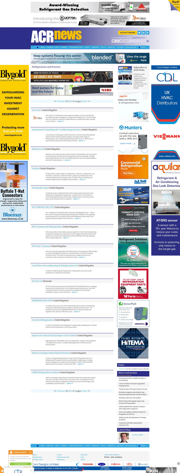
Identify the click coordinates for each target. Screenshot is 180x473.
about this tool (27, 467)
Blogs (103, 47)
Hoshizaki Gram (40, 188)
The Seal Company (41, 246)
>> (89, 101)
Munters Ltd (38, 149)
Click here (122, 369)
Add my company (127, 33)
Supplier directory (76, 47)
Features (50, 47)
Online (83, 459)
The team (120, 47)
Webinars (95, 47)
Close (30, 452)
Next (84, 101)
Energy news (37, 457)
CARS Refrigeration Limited (45, 372)
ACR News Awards (63, 457)
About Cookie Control (11, 452)
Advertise (111, 47)
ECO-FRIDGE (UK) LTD (43, 207)
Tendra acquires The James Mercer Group (133, 389)
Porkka (35, 168)
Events (87, 47)
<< (55, 101)
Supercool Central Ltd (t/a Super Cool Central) (54, 335)
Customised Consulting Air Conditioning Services (56, 129)
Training (64, 47)
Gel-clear (36, 110)
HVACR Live (61, 459)
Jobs (57, 47)
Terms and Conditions (112, 455)
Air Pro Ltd (37, 281)
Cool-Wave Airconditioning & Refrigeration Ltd (55, 265)
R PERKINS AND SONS (42, 300)
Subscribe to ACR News (140, 68)
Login (141, 47)
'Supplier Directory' (139, 38)
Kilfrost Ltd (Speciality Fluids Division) (51, 353)
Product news (38, 459)
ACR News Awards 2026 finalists (130, 398)
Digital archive (130, 47)
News (43, 47)
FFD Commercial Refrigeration (47, 226)
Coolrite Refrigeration (43, 320)
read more (13, 470)
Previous (61, 101)
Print (82, 457)
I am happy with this (20, 464)
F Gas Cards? (137, 435)
